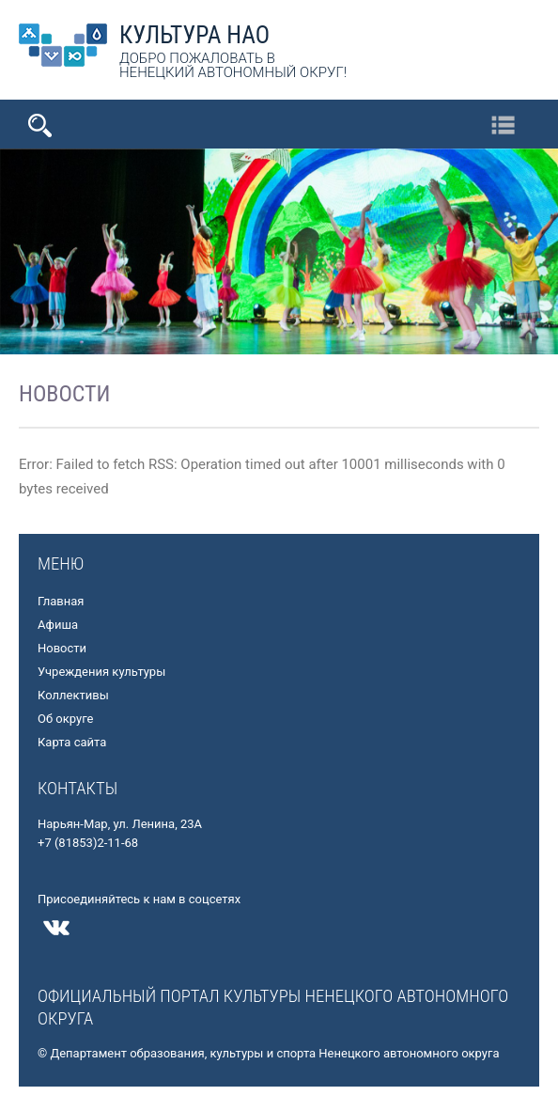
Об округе (65, 719)
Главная (61, 601)
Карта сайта (72, 742)
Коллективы (73, 695)
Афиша (58, 625)
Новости (62, 648)
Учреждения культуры (101, 672)
